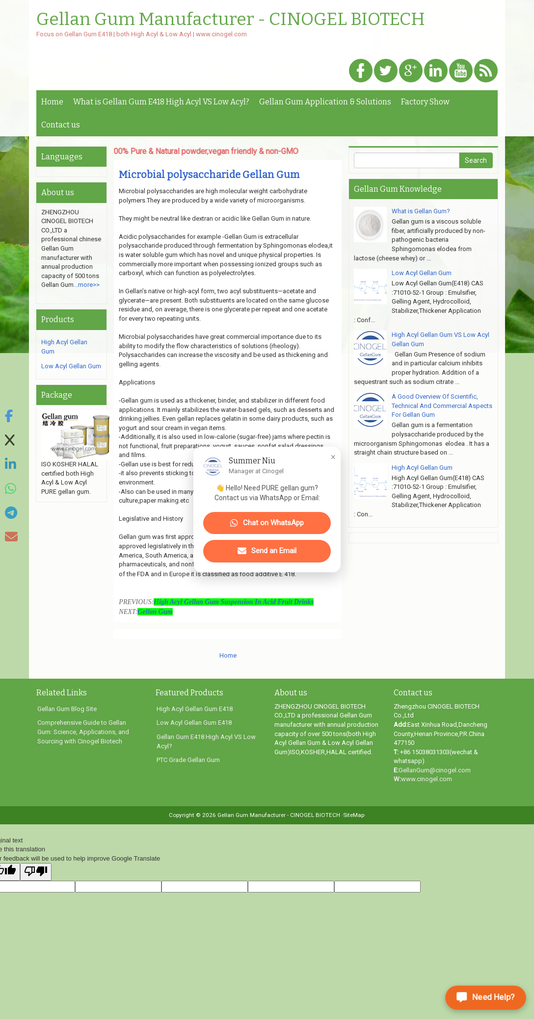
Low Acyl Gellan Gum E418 (194, 722)
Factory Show (425, 101)
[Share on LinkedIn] (11, 465)
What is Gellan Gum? (421, 211)
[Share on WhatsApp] (11, 489)
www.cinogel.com (426, 779)
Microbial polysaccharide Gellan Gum (209, 174)
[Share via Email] (11, 537)
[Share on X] (11, 441)
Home (52, 101)
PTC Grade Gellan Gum (188, 760)
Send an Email (267, 551)
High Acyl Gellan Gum (422, 467)
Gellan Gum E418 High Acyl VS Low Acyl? (206, 741)
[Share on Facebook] (11, 417)
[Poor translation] (36, 872)
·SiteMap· (354, 815)
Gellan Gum (154, 611)
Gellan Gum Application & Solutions (325, 101)
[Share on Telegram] (11, 513)
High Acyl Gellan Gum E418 (195, 709)
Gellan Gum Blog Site (67, 709)
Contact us (60, 124)
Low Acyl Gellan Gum (71, 366)
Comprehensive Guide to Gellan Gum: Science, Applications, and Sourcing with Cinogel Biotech (83, 731)
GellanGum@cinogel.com (435, 770)
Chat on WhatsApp (267, 523)
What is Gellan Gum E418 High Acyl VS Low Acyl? (161, 101)
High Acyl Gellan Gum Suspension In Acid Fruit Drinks (234, 602)
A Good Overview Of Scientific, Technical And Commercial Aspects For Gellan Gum (442, 405)
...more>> (87, 284)
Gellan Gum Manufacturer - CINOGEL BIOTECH (230, 19)
